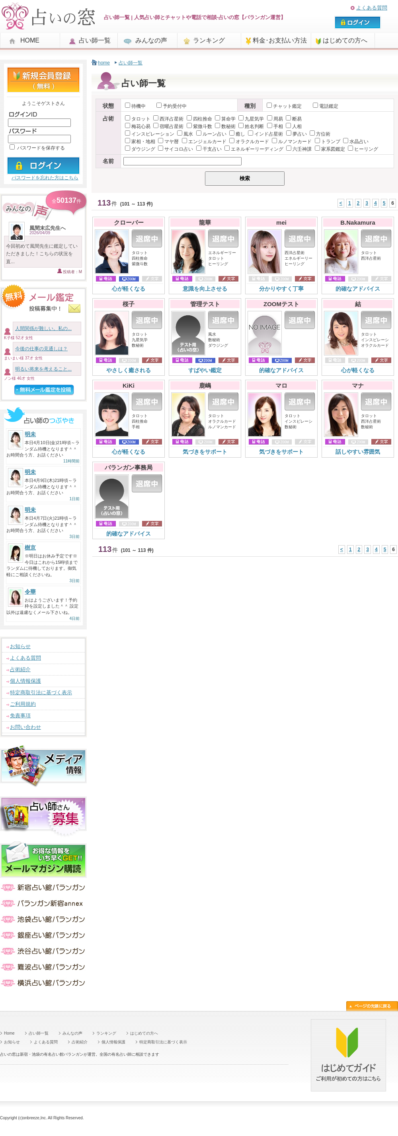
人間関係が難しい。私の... (43, 328)
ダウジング (140, 149)
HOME (29, 40)
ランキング (209, 40)
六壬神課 (299, 149)
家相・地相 (140, 141)
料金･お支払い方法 (280, 40)
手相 (275, 126)
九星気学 (251, 119)
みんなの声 (151, 40)
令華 (30, 591)
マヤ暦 (168, 141)
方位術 (320, 134)
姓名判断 (251, 126)
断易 (294, 119)
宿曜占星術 (168, 126)
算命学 (225, 119)
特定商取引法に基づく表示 (41, 692)
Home (9, 1033)
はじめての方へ (345, 40)
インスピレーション (149, 134)
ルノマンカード (292, 141)
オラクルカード (249, 141)
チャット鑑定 (285, 106)
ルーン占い (211, 134)
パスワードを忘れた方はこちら (45, 178)
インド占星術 (265, 134)
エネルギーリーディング (253, 149)
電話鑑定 (325, 106)
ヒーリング (363, 149)
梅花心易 (137, 126)
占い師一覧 (95, 40)
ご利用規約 (23, 704)
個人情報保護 (25, 681)
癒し (237, 134)
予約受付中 (171, 106)
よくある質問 (371, 8)
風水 (185, 134)
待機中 (135, 106)
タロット (137, 119)
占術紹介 (20, 669)
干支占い (209, 149)
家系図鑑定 (330, 149)
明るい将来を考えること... (43, 369)
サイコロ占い (175, 149)
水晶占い (356, 141)
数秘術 (225, 126)
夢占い (296, 134)
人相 (294, 126)
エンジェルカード (204, 141)
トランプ (327, 141)
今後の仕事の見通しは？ (41, 348)
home (104, 63)
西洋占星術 (168, 119)
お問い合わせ (25, 727)
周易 (275, 119)
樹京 (30, 547)
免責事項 (20, 715)
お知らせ (20, 646)
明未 (30, 434)
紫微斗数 (199, 126)
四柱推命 (199, 119)
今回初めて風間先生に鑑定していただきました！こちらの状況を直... (42, 253)
